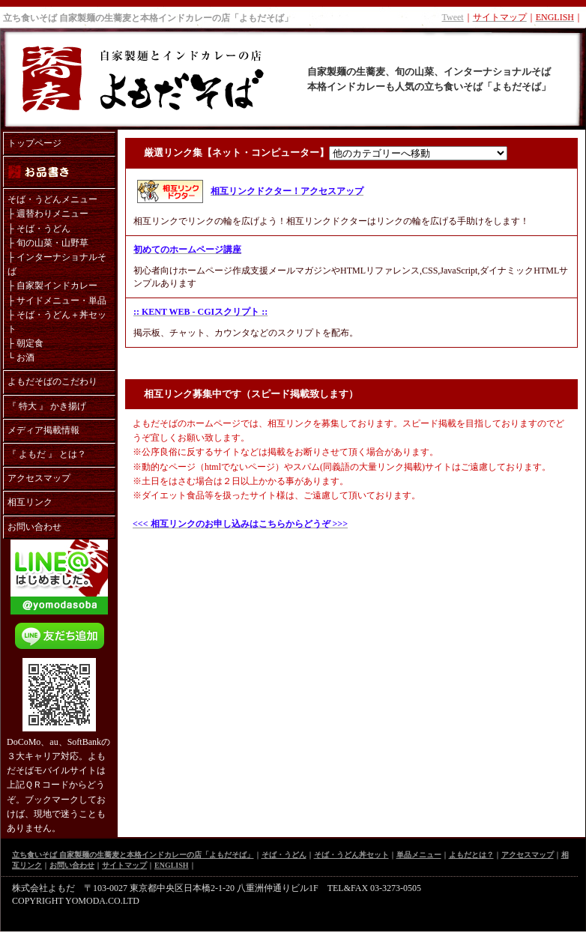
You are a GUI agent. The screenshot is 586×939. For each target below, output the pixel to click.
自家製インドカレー (56, 285)
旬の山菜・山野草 (52, 243)
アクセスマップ (38, 478)
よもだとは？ (471, 855)
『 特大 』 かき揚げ (46, 406)
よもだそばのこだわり (52, 381)
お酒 (25, 357)
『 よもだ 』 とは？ (46, 454)
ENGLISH (171, 865)
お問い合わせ (34, 527)
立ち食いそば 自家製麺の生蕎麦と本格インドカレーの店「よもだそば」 (148, 18)
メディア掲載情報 (43, 430)
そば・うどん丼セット (351, 855)
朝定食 (29, 343)
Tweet (453, 17)
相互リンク (29, 502)
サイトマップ (124, 865)
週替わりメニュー (52, 213)
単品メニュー (418, 855)
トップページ (34, 143)
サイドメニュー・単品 (61, 300)
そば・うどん (43, 228)
